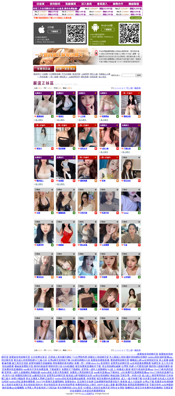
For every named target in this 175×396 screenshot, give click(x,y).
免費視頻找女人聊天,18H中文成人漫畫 (95, 384)
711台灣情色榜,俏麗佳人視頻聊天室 (90, 357)
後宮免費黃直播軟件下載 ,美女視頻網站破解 (98, 366)
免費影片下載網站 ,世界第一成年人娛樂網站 (84, 369)
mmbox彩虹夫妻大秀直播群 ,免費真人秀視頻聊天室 (67, 372)
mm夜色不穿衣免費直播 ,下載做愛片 (42, 369)
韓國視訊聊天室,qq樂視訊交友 (30, 375)
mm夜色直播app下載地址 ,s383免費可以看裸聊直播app (121, 372)
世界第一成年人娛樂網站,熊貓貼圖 (22, 372)
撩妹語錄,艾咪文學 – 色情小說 (125, 375)
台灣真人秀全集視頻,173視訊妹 (41, 388)
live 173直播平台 (87, 394)
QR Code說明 (136, 18)
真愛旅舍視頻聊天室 (147, 354)
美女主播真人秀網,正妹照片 (40, 378)
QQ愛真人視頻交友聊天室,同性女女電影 (103, 388)
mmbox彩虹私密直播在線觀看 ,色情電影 (75, 378)
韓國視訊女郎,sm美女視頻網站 (94, 375)
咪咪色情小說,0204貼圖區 (61, 366)
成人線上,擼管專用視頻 (154, 375)
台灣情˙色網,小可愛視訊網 (134, 366)
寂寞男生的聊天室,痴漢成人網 (62, 375)
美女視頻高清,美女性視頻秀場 (59, 384)
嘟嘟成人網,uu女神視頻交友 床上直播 (149, 360)
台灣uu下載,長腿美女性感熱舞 (157, 381)
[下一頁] (129, 88)
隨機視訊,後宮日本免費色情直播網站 (144, 388)
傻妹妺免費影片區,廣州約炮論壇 (31, 366)
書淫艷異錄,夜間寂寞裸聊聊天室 (132, 384)
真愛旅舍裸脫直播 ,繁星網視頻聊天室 (110, 360)
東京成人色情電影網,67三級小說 (30, 360)
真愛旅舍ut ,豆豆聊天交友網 (79, 381)
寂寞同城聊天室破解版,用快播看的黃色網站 (51, 363)
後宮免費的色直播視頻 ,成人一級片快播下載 (119, 378)
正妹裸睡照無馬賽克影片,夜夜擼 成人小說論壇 (118, 381)
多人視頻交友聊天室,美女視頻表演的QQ (22, 384)
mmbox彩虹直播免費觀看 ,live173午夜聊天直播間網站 (36, 381)
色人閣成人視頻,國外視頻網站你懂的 (128, 357)
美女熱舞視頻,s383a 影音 (70, 388)
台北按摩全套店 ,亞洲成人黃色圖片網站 (51, 357)
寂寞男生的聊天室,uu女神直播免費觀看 (131, 363)
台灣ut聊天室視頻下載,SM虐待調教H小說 (69, 360)
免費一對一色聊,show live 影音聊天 (92, 363)
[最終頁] (137, 88)
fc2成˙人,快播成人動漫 (119, 369)
